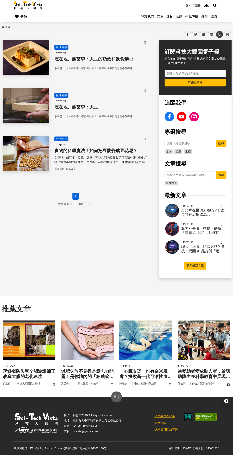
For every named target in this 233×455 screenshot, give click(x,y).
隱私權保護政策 (165, 416)
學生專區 (191, 16)
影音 (169, 16)
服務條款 (160, 422)
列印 (227, 34)
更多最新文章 (195, 265)
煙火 (168, 151)
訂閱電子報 (195, 82)
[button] (214, 5)
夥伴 (204, 16)
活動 (179, 16)
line (210, 34)
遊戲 (178, 151)
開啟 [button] (116, 396)
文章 (160, 16)
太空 (188, 151)
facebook (187, 34)
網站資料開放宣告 (166, 429)
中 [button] (219, 34)
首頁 (5, 26)
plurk (203, 34)
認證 (214, 16)
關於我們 (147, 16)
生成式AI (171, 183)
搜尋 (221, 143)
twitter (195, 34)
